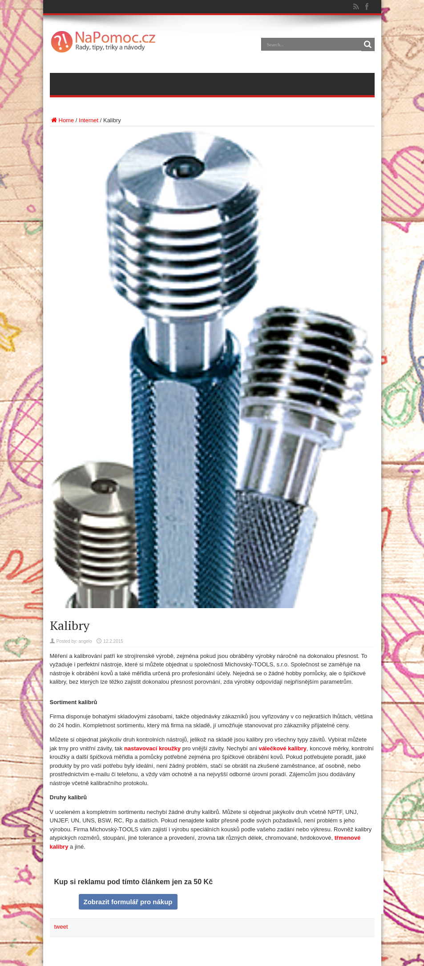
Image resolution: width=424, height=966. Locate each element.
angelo (85, 641)
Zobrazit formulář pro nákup (127, 902)
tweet (61, 926)
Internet (88, 120)
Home (62, 120)
